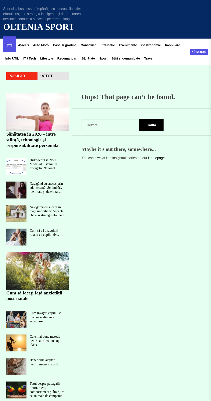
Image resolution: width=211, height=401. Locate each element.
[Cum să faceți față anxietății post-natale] (37, 271)
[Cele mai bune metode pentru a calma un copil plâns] (16, 342)
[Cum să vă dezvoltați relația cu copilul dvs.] (16, 237)
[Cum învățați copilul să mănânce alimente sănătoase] (16, 319)
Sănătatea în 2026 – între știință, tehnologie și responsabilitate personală (32, 139)
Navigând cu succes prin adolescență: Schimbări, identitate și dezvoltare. (46, 187)
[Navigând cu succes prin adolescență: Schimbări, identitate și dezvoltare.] (16, 190)
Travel (148, 58)
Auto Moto (41, 45)
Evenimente (128, 45)
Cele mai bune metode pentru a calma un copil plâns (45, 340)
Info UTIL (12, 58)
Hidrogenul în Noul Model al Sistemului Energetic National (43, 164)
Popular (16, 76)
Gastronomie (151, 45)
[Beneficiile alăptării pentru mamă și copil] (16, 366)
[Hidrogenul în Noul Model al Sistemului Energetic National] (16, 166)
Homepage (156, 158)
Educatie (108, 45)
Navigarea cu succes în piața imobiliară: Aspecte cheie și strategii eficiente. (47, 211)
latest (46, 76)
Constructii (89, 45)
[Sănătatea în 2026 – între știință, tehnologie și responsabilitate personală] (37, 112)
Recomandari (67, 58)
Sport (103, 58)
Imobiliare (172, 45)
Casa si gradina (64, 45)
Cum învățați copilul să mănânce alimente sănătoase (45, 317)
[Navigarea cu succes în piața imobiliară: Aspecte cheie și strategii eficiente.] (16, 213)
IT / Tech (29, 58)
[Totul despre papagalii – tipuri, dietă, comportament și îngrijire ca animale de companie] (16, 390)
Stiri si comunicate (126, 58)
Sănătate (88, 58)
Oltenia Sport (39, 27)
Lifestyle (46, 58)
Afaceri (23, 45)
